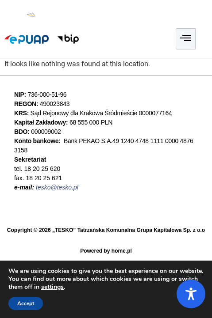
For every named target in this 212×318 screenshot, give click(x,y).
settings (52, 287)
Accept (25, 303)
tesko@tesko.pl (57, 187)
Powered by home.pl (106, 251)
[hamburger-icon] (186, 38)
